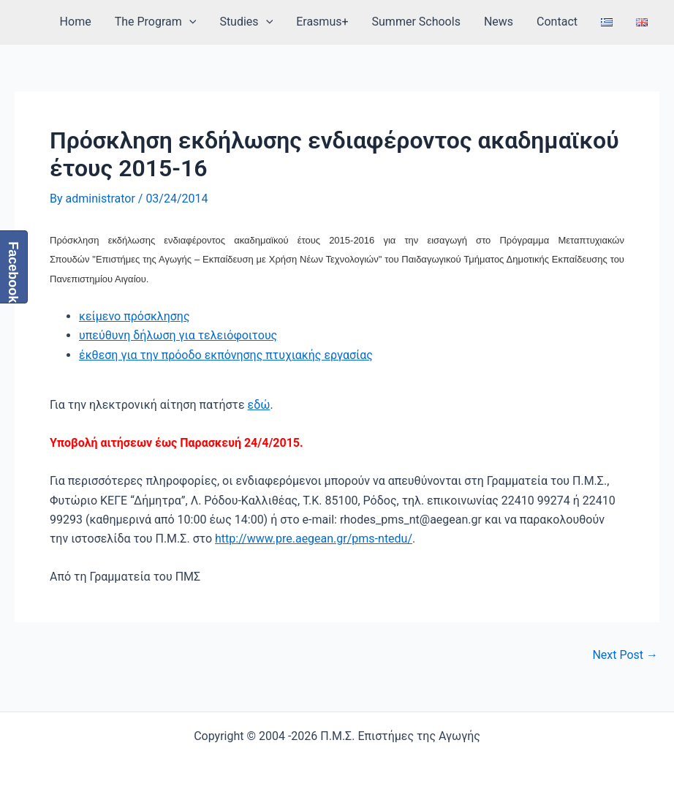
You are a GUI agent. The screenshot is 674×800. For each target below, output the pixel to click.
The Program (156, 22)
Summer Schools (416, 22)
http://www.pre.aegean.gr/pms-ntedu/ (313, 539)
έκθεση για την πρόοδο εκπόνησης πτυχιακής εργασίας (226, 355)
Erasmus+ (322, 22)
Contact (557, 22)
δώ (262, 405)
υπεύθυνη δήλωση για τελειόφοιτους (178, 335)
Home (75, 22)
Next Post (625, 655)
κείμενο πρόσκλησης (134, 316)
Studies (246, 22)
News (498, 22)
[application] (189, 22)
